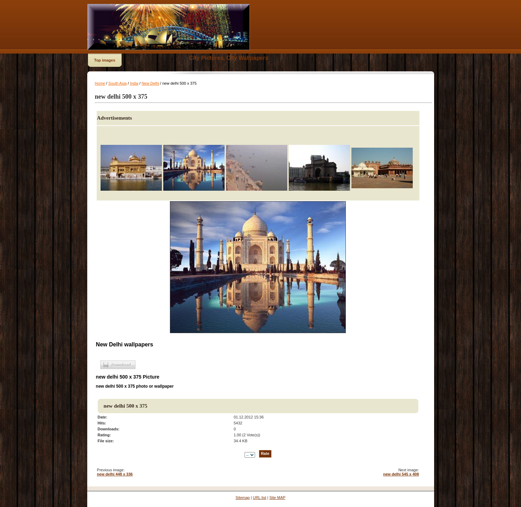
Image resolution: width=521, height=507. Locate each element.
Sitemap (242, 497)
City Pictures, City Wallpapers (228, 58)
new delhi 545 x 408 (401, 474)
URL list (259, 497)
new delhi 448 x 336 (115, 474)
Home (100, 83)
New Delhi (150, 83)
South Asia (117, 83)
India (134, 83)
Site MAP (277, 497)
